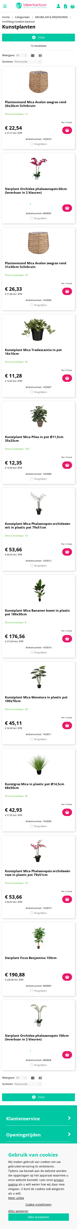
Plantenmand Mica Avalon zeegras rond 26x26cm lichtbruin (35, 104)
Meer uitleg (16, 1198)
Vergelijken (40, 144)
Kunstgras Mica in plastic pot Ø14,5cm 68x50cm (34, 786)
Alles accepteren (38, 1217)
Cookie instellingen (38, 1204)
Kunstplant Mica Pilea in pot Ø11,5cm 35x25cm (34, 439)
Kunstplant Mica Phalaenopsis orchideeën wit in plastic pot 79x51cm (37, 525)
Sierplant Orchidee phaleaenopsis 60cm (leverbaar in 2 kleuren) (36, 191)
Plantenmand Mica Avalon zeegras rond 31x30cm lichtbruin (35, 265)
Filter (38, 37)
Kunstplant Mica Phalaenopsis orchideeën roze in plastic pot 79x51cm (37, 873)
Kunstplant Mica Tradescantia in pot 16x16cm (33, 352)
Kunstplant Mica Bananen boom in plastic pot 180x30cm (37, 612)
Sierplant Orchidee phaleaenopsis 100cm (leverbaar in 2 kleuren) (37, 1037)
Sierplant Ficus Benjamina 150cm (31, 958)
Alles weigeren (18, 1211)
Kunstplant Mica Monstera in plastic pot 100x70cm (36, 699)
